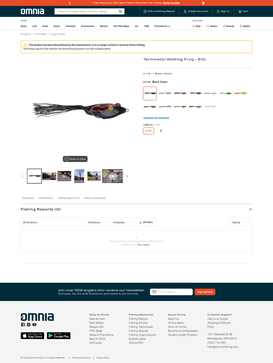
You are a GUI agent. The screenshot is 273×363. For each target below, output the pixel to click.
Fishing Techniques (141, 327)
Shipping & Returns (219, 323)
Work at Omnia (177, 327)
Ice (136, 26)
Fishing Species (138, 331)
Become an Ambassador (183, 331)
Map (196, 26)
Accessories (87, 26)
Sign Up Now (214, 292)
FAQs (210, 327)
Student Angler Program (182, 335)
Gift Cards (95, 343)
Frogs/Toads (57, 34)
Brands (228, 26)
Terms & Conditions (81, 358)
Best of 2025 (97, 339)
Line (34, 26)
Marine (104, 26)
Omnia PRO (136, 343)
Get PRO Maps (121, 26)
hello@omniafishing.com (222, 347)
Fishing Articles (138, 323)
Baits (23, 26)
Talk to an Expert (217, 318)
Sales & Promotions (101, 335)
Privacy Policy (102, 358)
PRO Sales (95, 331)
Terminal (70, 26)
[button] (136, 209)
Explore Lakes (137, 339)
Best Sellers (96, 323)
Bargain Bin (96, 327)
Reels (57, 26)
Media (245, 26)
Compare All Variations (156, 117)
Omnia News (176, 323)
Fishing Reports (138, 318)
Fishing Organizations (142, 335)
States (211, 26)
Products (26, 34)
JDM (146, 26)
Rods (45, 26)
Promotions (162, 26)
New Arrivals (97, 318)
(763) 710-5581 (216, 342)
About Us (173, 318)
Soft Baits (40, 34)
